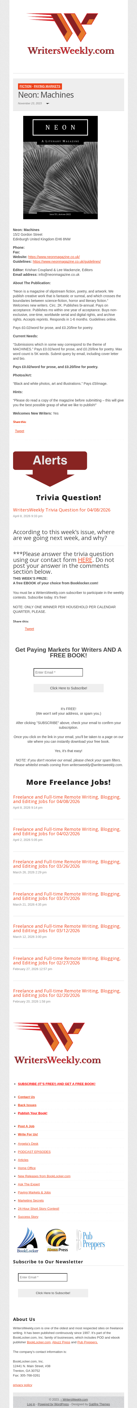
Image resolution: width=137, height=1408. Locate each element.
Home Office (27, 1168)
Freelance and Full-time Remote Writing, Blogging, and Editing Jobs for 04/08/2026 (67, 799)
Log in (31, 1404)
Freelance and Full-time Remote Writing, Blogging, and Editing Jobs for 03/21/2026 (67, 896)
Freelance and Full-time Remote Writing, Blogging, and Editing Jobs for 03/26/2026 (67, 864)
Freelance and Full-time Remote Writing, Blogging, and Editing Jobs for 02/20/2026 (67, 993)
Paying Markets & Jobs (34, 1192)
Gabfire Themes (99, 1404)
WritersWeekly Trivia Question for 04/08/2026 (61, 510)
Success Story (28, 1217)
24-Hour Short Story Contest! (38, 1208)
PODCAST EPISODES (34, 1152)
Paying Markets (47, 86)
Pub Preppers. (87, 1342)
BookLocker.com (39, 1342)
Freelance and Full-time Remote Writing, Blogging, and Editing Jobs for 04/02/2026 (67, 831)
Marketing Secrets (31, 1200)
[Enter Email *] (58, 672)
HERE (85, 560)
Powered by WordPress (53, 1404)
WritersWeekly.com (74, 1399)
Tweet (19, 431)
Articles (23, 1160)
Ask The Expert (29, 1184)
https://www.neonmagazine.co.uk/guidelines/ (67, 261)
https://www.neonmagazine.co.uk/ (54, 257)
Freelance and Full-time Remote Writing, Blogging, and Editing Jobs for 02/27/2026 (67, 960)
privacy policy (22, 1385)
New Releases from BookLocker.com (44, 1176)
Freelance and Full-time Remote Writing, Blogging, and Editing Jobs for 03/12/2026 (67, 928)
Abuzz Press (61, 1342)
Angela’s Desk (28, 1143)
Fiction (26, 86)
